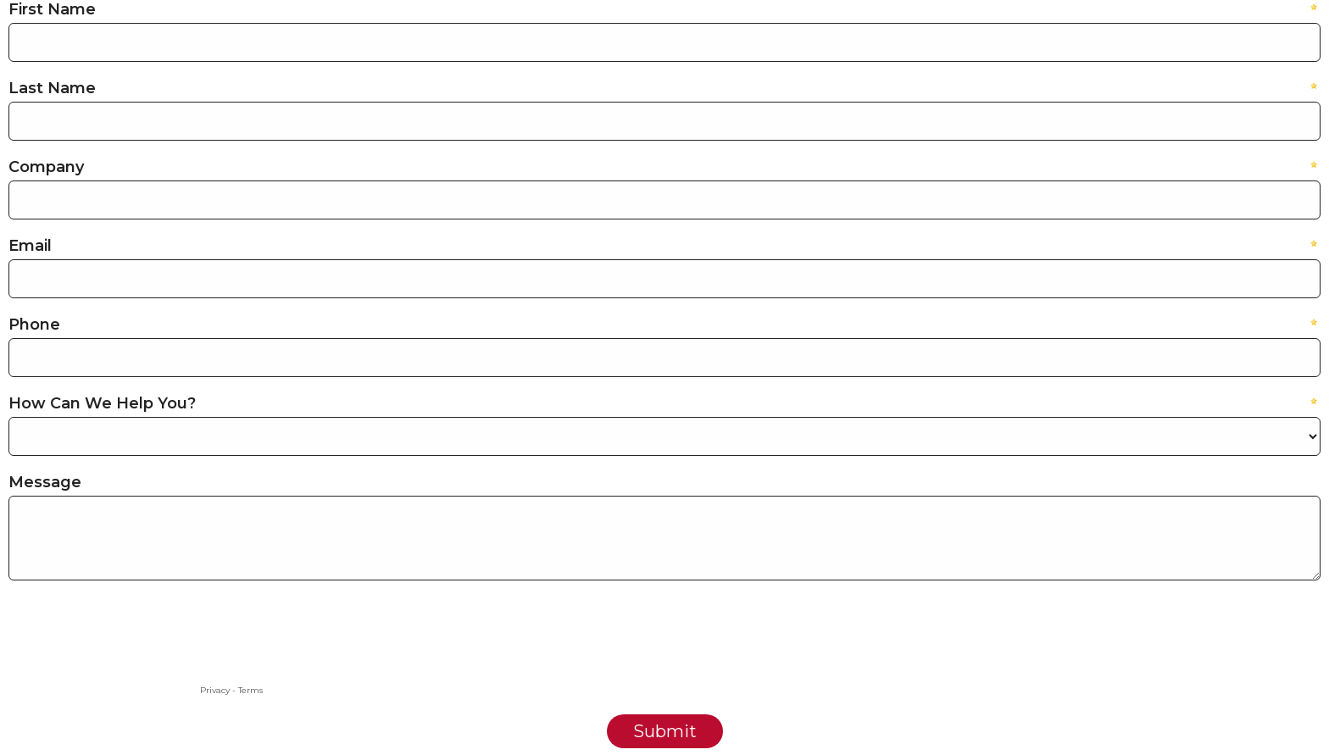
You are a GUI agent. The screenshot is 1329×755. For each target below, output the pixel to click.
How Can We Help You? (102, 403)
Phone (34, 324)
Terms (250, 690)
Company (46, 167)
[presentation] (137, 647)
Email (30, 245)
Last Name (52, 88)
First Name (52, 9)
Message (44, 482)
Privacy (215, 690)
